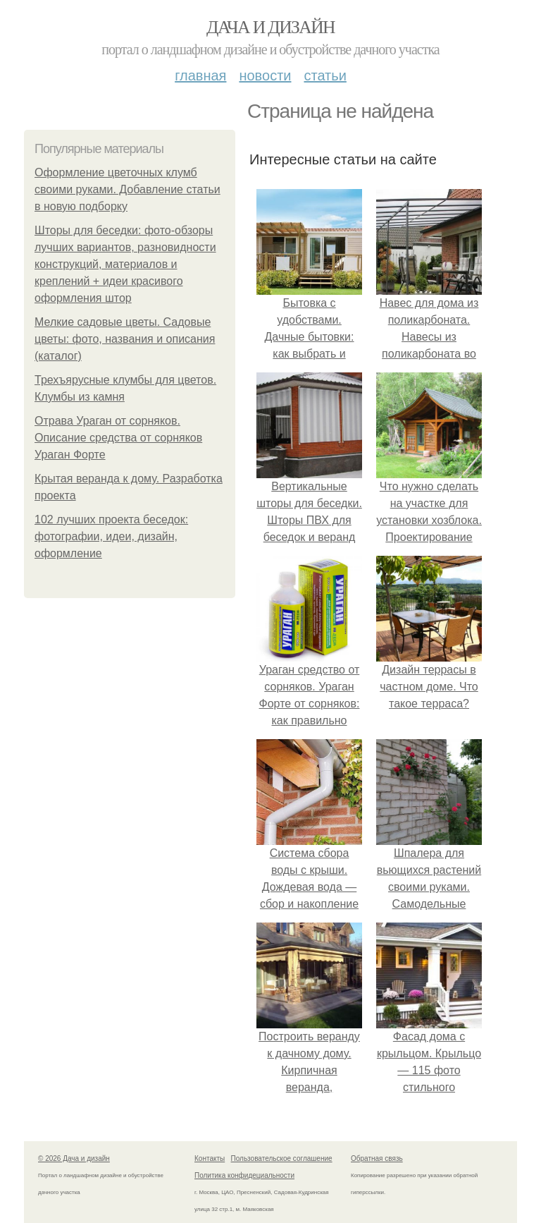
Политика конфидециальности (244, 1175)
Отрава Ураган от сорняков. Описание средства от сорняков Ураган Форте (118, 438)
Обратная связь (377, 1158)
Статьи (325, 75)
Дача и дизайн (270, 27)
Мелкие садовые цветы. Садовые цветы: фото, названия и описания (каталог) (125, 339)
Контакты (209, 1158)
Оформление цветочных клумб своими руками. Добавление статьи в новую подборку (127, 189)
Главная (200, 75)
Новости (265, 75)
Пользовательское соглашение (281, 1158)
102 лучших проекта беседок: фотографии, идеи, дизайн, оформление (111, 536)
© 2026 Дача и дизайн (74, 1158)
